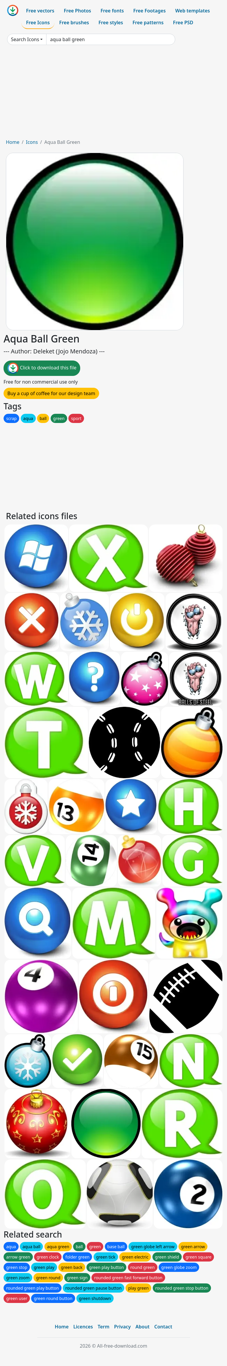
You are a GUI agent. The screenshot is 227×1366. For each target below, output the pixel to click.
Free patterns (148, 22)
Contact (163, 1326)
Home (13, 142)
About (142, 1326)
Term (104, 1326)
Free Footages (149, 10)
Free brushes (74, 22)
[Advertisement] (113, 94)
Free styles (111, 22)
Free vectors (40, 10)
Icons (32, 142)
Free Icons (38, 22)
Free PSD (183, 22)
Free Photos (77, 10)
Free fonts (112, 10)
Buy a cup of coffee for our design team (51, 393)
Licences (83, 1326)
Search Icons (25, 39)
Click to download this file (41, 368)
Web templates (192, 10)
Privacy (122, 1326)
